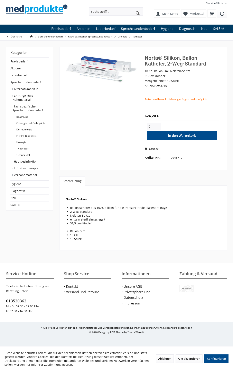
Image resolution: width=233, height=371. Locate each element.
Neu (13, 198)
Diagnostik (17, 191)
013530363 (16, 301)
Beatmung (22, 117)
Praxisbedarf (19, 61)
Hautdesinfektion (25, 161)
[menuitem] (215, 3)
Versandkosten (111, 327)
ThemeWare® (136, 332)
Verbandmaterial (25, 175)
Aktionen (16, 68)
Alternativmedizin (25, 89)
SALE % (15, 205)
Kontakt (72, 286)
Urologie (21, 142)
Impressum (132, 303)
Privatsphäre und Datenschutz (137, 295)
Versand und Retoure (82, 292)
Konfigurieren (216, 359)
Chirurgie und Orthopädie (30, 123)
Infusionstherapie (25, 168)
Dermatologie (24, 129)
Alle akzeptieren (189, 359)
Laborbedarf (18, 75)
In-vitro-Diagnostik (26, 136)
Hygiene (15, 184)
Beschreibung (72, 181)
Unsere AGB (133, 286)
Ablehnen (164, 359)
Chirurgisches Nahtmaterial (22, 98)
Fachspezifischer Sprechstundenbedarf (27, 108)
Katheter (22, 148)
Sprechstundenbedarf (25, 82)
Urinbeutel (23, 155)
